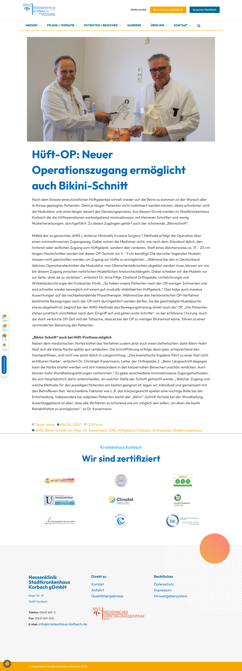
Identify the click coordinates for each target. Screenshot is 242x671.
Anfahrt (97, 590)
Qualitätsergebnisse (107, 596)
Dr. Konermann (95, 430)
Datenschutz (164, 584)
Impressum (162, 590)
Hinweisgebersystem (170, 596)
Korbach (143, 430)
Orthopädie (161, 430)
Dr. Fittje (74, 430)
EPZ (112, 430)
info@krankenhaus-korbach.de (62, 624)
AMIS (39, 430)
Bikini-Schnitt (55, 430)
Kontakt (97, 584)
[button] (168, 10)
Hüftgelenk (126, 430)
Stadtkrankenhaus (187, 430)
